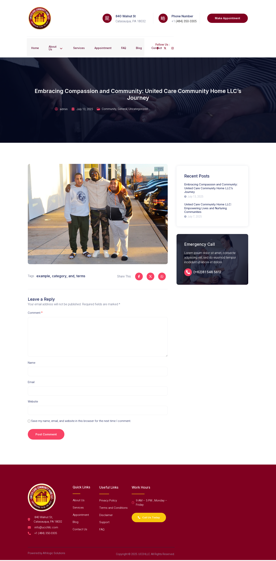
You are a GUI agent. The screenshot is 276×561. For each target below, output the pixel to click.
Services (80, 34)
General (160, 95)
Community (146, 95)
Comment (35, 299)
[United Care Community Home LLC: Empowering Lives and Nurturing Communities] (214, 196)
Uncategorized (176, 95)
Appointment (106, 34)
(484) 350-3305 (186, 17)
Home (31, 34)
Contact (165, 34)
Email (31, 372)
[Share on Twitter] (148, 260)
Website (33, 392)
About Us (55, 34)
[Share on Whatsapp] (160, 260)
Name (32, 352)
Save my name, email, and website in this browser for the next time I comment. (83, 412)
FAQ (129, 34)
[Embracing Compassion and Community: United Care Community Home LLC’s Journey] (214, 175)
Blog (146, 34)
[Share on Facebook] (137, 260)
